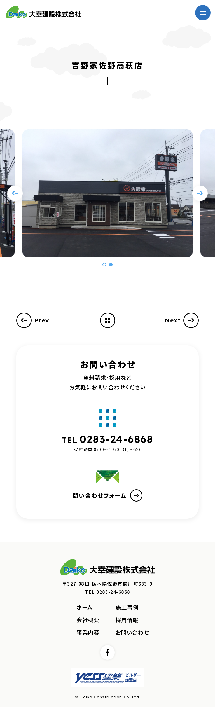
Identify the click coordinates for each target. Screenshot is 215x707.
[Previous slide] (15, 193)
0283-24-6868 (116, 439)
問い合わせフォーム (108, 495)
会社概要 (87, 620)
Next (182, 320)
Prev (32, 320)
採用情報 (127, 620)
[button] (104, 264)
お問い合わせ (132, 632)
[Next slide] (200, 193)
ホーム (84, 607)
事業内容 (87, 632)
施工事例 (127, 607)
